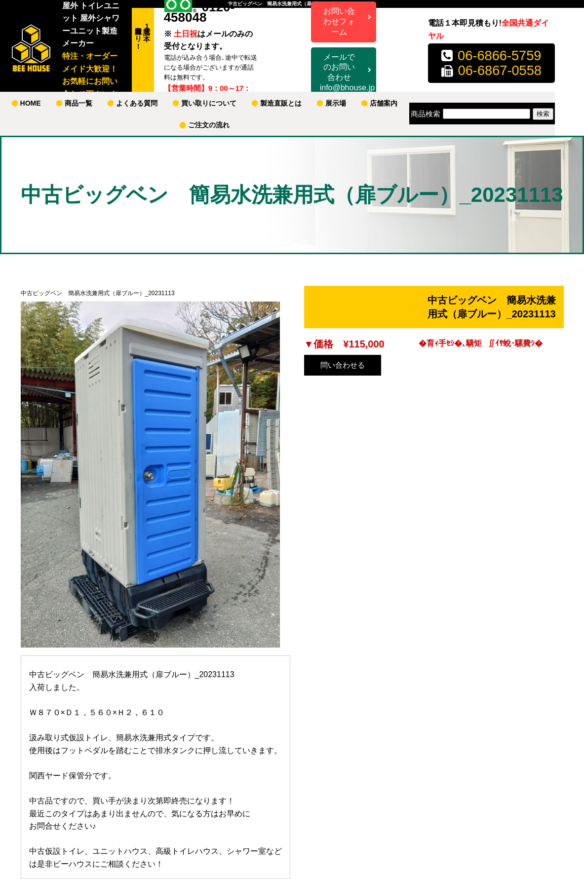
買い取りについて (204, 103)
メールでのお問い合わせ (347, 73)
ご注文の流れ (205, 125)
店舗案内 (379, 103)
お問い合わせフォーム (339, 21)
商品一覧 (74, 103)
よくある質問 (132, 103)
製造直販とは (277, 103)
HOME (26, 103)
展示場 (331, 103)
